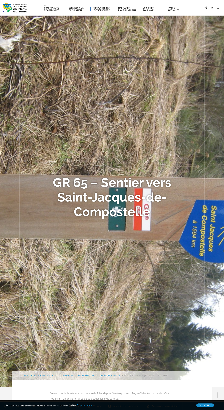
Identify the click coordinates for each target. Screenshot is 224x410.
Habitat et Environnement (127, 9)
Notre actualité (173, 9)
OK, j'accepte (205, 405)
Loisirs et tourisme (148, 9)
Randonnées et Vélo (87, 375)
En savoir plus (84, 405)
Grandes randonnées (108, 375)
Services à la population (76, 9)
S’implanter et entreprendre (101, 9)
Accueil (22, 375)
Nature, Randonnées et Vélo (62, 375)
